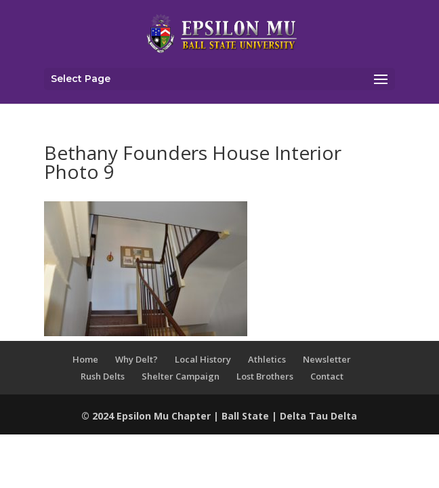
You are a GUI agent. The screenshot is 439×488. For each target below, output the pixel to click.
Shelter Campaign (181, 376)
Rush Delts (103, 376)
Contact (326, 376)
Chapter (192, 415)
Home (85, 359)
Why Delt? (136, 359)
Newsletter (327, 359)
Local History (203, 359)
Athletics (267, 359)
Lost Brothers (264, 376)
